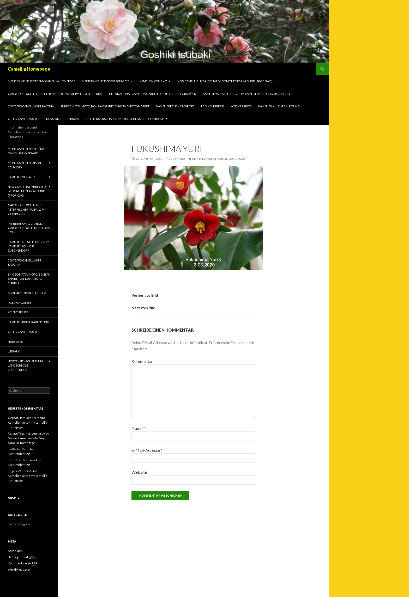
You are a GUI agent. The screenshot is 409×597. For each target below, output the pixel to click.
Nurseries (53, 118)
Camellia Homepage (29, 69)
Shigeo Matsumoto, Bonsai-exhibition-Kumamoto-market (105, 106)
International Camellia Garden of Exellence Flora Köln (152, 93)
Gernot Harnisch (19, 418)
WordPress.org (18, 569)
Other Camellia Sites (23, 118)
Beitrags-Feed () (21, 557)
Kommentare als (22, 563)
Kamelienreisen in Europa (175, 106)
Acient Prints (241, 106)
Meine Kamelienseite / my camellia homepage (41, 81)
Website (139, 472)
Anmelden (15, 551)
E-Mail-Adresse (147, 450)
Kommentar (142, 361)
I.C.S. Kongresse (212, 106)
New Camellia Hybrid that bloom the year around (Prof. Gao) (224, 81)
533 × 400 (178, 159)
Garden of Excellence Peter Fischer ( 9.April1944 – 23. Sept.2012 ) (55, 93)
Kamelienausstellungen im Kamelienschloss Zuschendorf (248, 93)
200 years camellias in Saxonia (31, 106)
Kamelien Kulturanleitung (279, 106)
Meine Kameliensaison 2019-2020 (105, 81)
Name (138, 428)
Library (74, 118)
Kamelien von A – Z (153, 81)
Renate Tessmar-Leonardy (26, 433)
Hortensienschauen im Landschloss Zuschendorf (125, 118)
